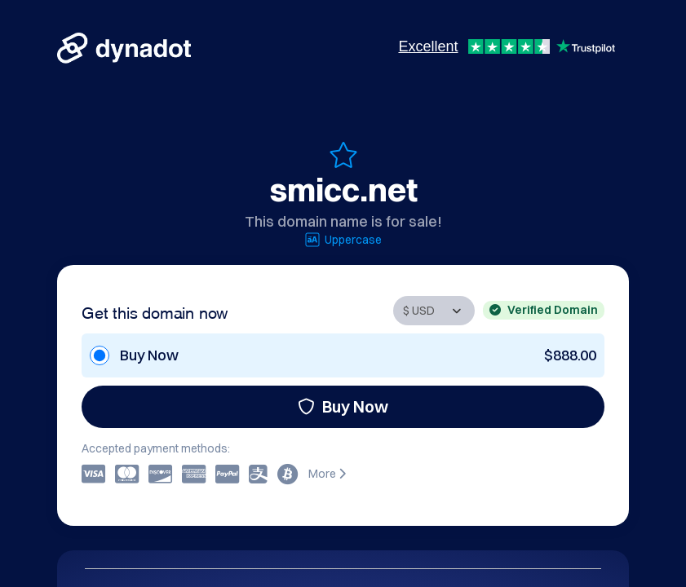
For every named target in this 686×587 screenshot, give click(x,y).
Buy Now (343, 406)
